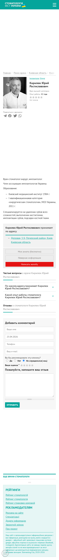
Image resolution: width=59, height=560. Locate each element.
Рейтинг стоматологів (17, 499)
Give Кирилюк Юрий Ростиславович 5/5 (32, 365)
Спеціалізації (12, 516)
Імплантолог (34, 78)
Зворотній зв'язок (15, 524)
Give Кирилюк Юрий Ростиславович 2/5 (24, 365)
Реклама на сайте (14, 512)
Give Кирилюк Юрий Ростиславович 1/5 (21, 365)
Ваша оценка (12, 365)
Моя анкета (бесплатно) (29, 251)
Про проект (11, 528)
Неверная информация (29, 257)
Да (11, 360)
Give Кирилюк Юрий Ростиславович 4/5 (29, 365)
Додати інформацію (16, 520)
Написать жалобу (29, 264)
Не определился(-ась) (36, 360)
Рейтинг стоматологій (17, 495)
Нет (19, 360)
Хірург (42, 78)
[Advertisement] (29, 38)
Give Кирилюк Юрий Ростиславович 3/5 (27, 365)
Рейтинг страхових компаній (20, 502)
